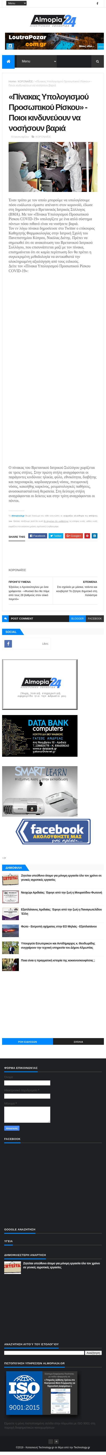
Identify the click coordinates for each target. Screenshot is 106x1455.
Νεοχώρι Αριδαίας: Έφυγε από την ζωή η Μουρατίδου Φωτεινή (61, 896)
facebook (95, 621)
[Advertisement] (53, 1008)
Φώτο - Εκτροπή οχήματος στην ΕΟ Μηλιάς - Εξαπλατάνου (59, 929)
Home (12, 82)
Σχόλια (78, 1045)
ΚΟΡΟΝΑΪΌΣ (25, 82)
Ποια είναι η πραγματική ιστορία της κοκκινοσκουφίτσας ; (58, 963)
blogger (77, 621)
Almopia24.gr (18, 518)
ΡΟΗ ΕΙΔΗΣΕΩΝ (27, 1045)
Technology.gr (82, 1450)
